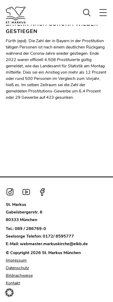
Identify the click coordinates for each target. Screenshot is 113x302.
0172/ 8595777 (58, 236)
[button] (9, 292)
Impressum (16, 260)
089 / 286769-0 (30, 229)
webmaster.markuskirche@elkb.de (54, 244)
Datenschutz (17, 268)
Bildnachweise (19, 275)
